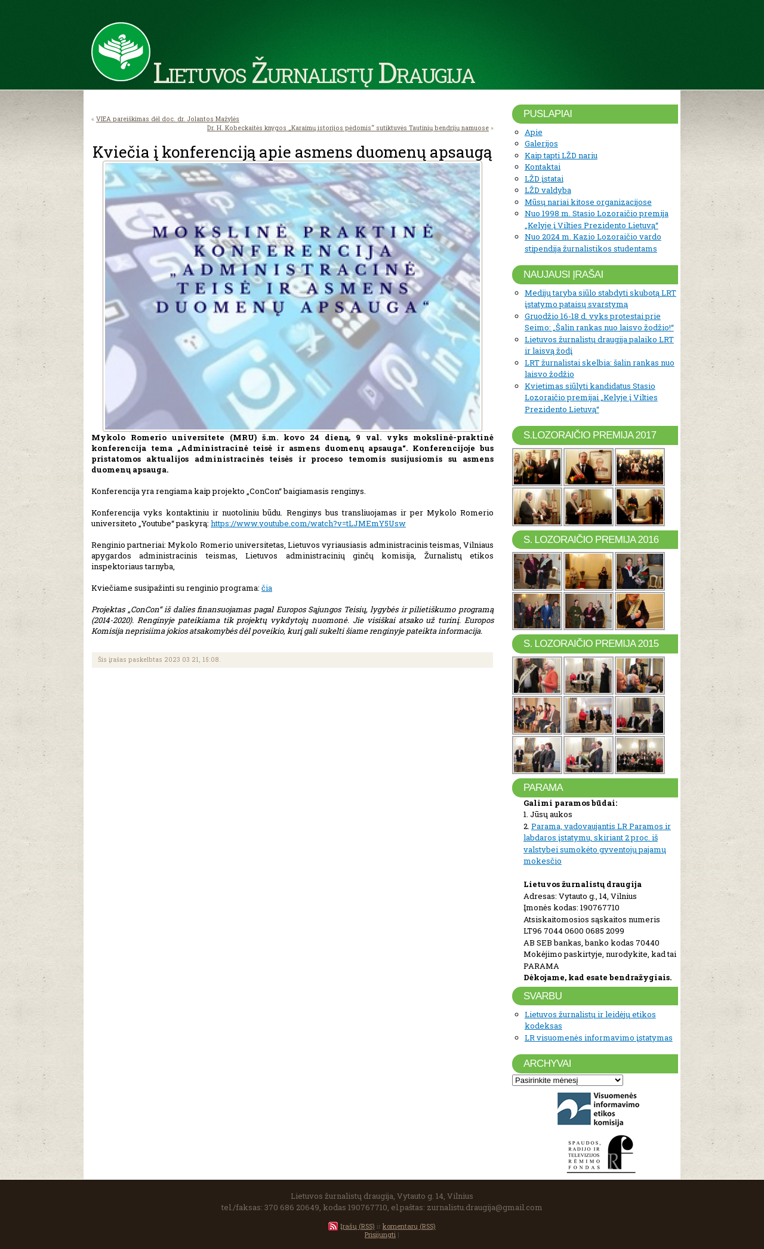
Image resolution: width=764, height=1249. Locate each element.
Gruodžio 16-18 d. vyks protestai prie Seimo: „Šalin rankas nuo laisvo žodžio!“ (599, 322)
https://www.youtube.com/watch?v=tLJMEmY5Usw (308, 523)
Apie (534, 132)
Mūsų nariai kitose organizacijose (588, 202)
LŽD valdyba (548, 190)
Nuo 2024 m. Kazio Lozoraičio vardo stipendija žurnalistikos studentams (593, 242)
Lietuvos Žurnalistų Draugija (314, 72)
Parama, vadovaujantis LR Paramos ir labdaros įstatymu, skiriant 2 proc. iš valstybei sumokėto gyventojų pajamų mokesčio (597, 844)
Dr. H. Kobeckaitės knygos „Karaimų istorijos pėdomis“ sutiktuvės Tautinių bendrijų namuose (348, 128)
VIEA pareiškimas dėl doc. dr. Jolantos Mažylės (167, 119)
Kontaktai (542, 166)
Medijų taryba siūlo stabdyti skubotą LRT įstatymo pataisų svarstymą (600, 298)
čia (266, 587)
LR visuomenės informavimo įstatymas (599, 1037)
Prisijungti (380, 1234)
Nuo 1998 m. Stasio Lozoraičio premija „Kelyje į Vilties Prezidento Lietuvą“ (596, 219)
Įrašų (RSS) (357, 1226)
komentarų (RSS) (409, 1226)
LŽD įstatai (544, 178)
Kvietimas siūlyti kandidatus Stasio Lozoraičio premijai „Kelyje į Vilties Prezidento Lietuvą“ (591, 397)
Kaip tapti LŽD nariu (561, 155)
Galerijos (541, 143)
